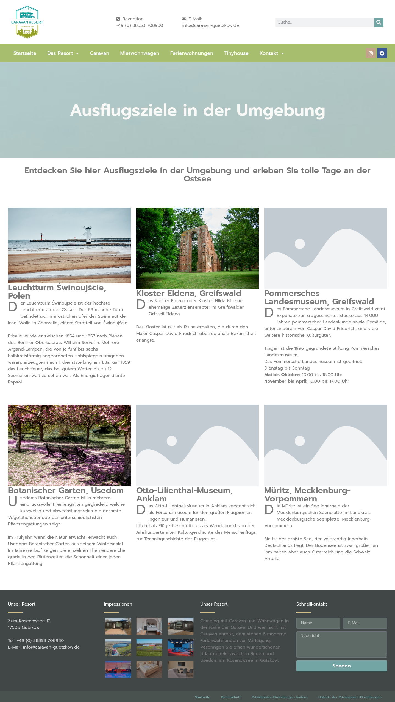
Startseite (24, 53)
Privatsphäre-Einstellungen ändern (279, 697)
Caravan (99, 53)
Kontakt (272, 53)
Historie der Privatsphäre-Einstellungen (350, 697)
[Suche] (378, 22)
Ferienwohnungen (191, 53)
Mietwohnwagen (139, 53)
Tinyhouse (236, 53)
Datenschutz (231, 697)
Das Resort (63, 53)
